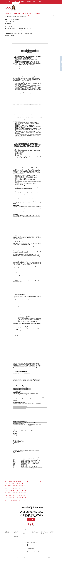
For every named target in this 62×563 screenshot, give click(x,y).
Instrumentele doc (41, 1)
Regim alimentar (25, 534)
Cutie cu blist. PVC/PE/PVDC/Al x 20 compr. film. (15, 487)
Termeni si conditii (15, 557)
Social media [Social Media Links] (31, 548)
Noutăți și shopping (35, 532)
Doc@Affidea (7, 531)
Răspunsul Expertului (8, 532)
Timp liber (51, 532)
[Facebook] (23, 551)
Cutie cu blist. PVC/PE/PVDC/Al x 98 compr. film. (15, 500)
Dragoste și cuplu (43, 531)
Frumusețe (34, 529)
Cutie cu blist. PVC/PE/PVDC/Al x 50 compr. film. (15, 492)
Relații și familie (44, 529)
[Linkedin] (34, 551)
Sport (23, 537)
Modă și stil (33, 531)
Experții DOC (8, 529)
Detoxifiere (24, 532)
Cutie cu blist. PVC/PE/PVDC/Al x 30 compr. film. (15, 490)
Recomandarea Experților (31, 542)
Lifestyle (52, 529)
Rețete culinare (25, 536)
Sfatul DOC (15, 535)
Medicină (15, 532)
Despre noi (35, 557)
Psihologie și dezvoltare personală (44, 533)
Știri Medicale (16, 536)
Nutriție (24, 533)
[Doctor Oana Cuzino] (10, 8)
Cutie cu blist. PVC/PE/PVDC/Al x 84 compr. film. (15, 497)
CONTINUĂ (31, 519)
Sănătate (16, 529)
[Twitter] (31, 551)
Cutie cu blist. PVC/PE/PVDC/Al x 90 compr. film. (15, 499)
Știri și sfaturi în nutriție (26, 538)
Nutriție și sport (25, 529)
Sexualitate (42, 534)
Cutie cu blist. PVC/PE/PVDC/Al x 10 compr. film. (15, 483)
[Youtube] (38, 551)
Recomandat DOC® (47, 557)
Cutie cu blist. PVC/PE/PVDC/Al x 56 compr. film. (15, 493)
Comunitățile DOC (30, 1)
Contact (25, 557)
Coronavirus (16, 531)
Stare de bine (52, 531)
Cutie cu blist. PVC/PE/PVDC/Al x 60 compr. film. (15, 495)
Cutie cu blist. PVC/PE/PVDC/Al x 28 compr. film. (15, 488)
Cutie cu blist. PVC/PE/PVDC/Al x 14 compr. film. (15, 485)
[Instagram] (27, 551)
